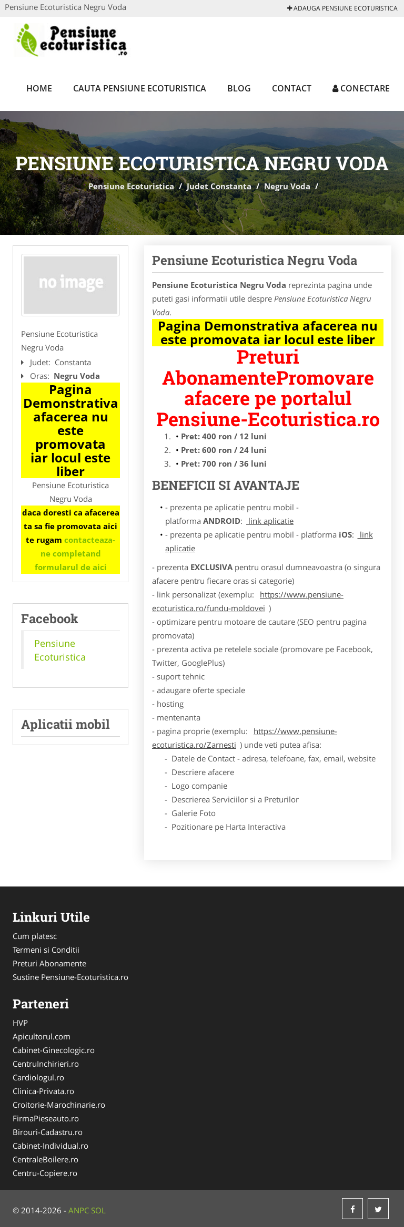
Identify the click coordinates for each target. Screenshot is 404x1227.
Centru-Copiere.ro (45, 1173)
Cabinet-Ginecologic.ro (54, 1050)
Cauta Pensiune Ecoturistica (139, 88)
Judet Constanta (219, 186)
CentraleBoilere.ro (45, 1159)
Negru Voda (287, 186)
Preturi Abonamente (49, 963)
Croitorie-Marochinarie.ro (59, 1104)
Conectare (361, 88)
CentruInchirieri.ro (46, 1063)
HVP (20, 1022)
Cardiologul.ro (38, 1077)
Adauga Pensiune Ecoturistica (342, 8)
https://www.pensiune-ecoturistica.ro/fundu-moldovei (248, 601)
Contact (291, 88)
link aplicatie (270, 520)
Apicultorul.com (41, 1036)
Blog (239, 88)
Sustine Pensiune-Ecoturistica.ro (70, 977)
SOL (98, 1210)
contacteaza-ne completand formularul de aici (75, 553)
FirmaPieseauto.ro (46, 1118)
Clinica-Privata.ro (43, 1091)
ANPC (78, 1210)
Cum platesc (35, 936)
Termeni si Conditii (46, 949)
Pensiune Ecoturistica (131, 186)
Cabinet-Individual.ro (50, 1145)
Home (39, 88)
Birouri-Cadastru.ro (48, 1132)
